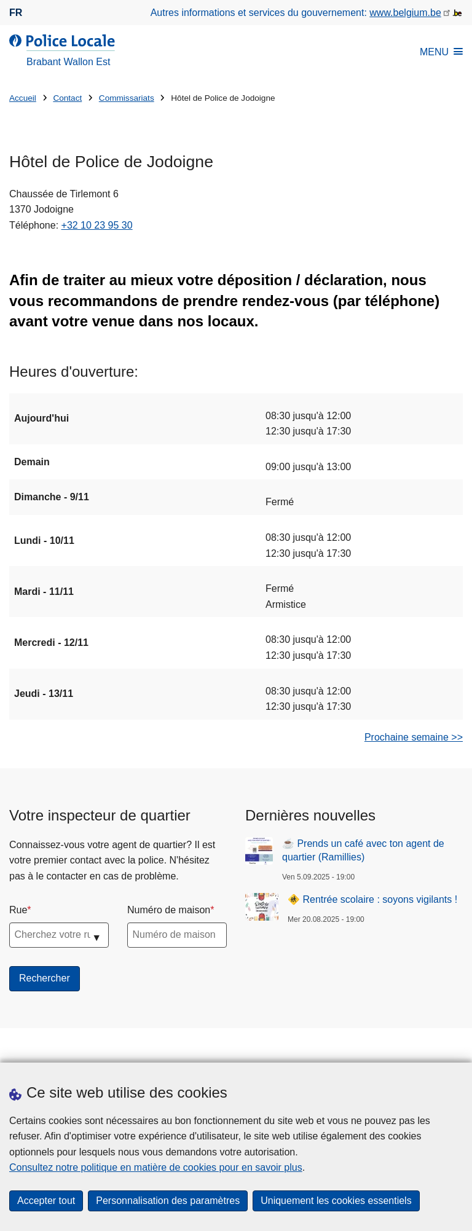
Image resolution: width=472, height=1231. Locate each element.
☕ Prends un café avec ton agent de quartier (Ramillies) (363, 850)
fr (15, 12)
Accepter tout (46, 1200)
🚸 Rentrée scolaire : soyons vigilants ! (372, 899)
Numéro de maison (168, 910)
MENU (441, 52)
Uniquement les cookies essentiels (336, 1200)
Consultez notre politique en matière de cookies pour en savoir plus (155, 1167)
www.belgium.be (405, 12)
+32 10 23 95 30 (97, 225)
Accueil (22, 98)
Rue (18, 910)
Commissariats (126, 98)
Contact (67, 98)
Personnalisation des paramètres (168, 1200)
